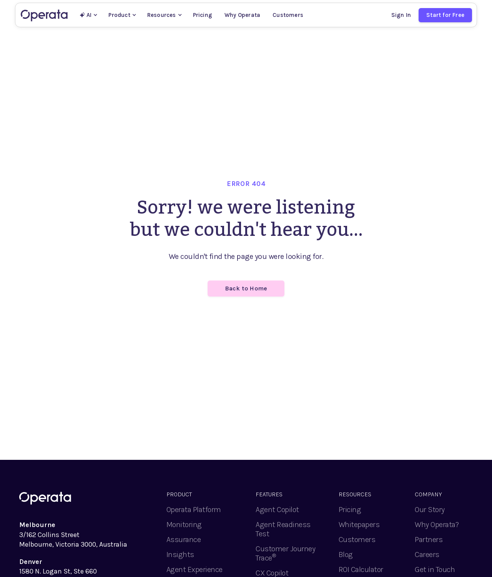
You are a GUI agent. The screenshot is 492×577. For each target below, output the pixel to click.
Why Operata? (437, 524)
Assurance (183, 539)
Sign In (401, 15)
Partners (428, 539)
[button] (89, 15)
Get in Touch (435, 569)
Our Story (430, 509)
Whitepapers (359, 524)
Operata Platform (193, 509)
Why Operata (242, 15)
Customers (288, 15)
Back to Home (246, 288)
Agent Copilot (277, 509)
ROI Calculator (361, 569)
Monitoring (184, 524)
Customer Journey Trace (285, 553)
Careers (427, 554)
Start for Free (445, 15)
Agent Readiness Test (283, 529)
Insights (180, 554)
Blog (346, 554)
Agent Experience (194, 569)
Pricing (202, 15)
